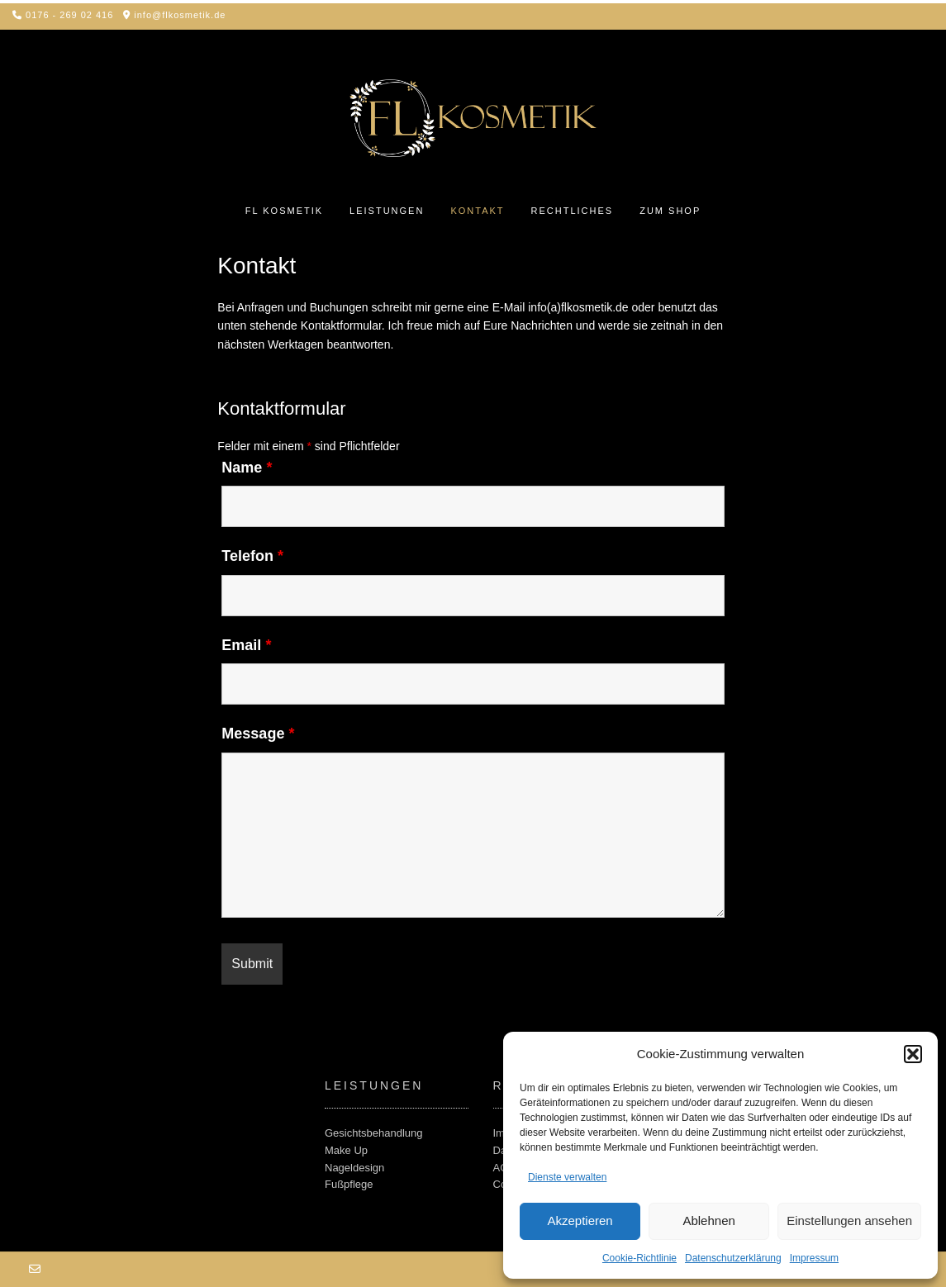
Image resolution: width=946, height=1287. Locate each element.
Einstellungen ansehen (849, 1220)
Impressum (814, 1258)
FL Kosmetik (284, 211)
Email (246, 645)
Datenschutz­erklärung (733, 1258)
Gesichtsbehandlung (374, 1133)
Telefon (252, 556)
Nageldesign (354, 1167)
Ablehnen (708, 1220)
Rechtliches (572, 211)
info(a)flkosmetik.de (578, 307)
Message (257, 733)
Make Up (346, 1150)
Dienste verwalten (567, 1177)
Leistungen (386, 211)
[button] (913, 1054)
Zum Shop (670, 211)
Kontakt (477, 211)
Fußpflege (349, 1184)
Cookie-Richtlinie (639, 1258)
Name (246, 467)
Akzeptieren (579, 1220)
